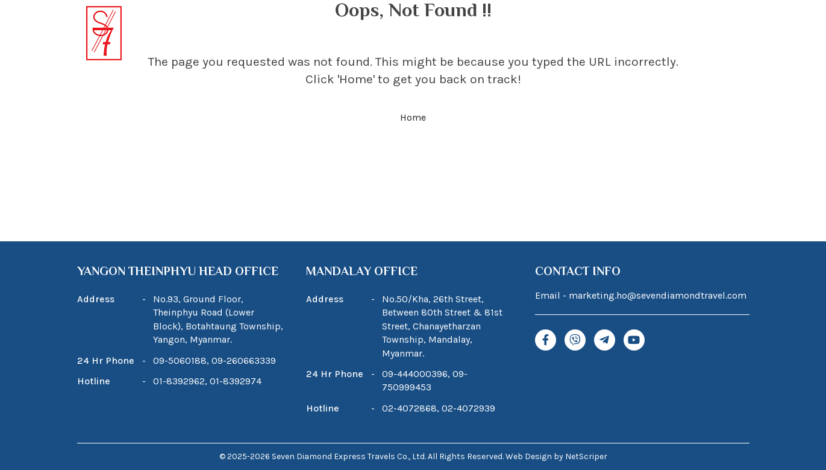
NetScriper (586, 456)
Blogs (550, 34)
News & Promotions (629, 34)
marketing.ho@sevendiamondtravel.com (657, 295)
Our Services (486, 34)
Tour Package (396, 34)
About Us (323, 34)
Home (267, 34)
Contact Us (720, 34)
